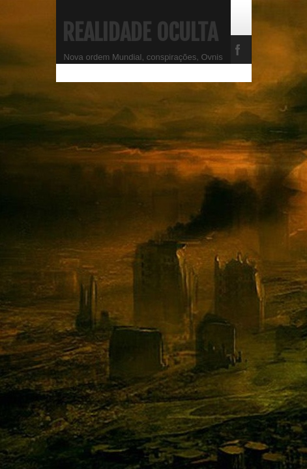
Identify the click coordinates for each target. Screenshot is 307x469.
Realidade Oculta (140, 32)
